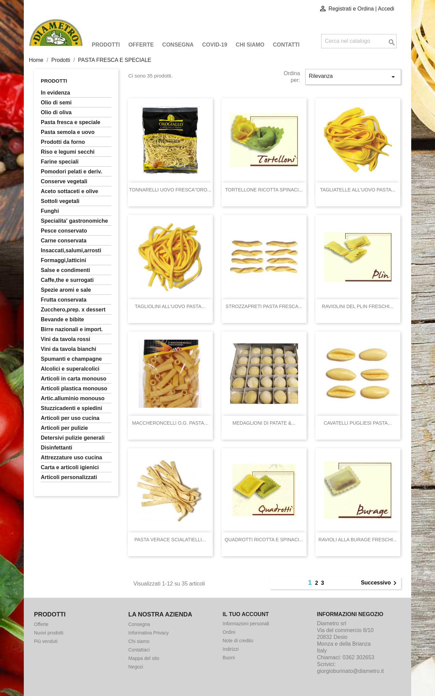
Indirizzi (231, 649)
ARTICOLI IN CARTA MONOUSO (73, 378)
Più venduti (45, 641)
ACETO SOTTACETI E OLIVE (69, 191)
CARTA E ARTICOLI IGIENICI (70, 467)
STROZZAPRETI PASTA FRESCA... (264, 306)
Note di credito (238, 640)
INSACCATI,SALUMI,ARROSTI (71, 250)
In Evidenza (55, 93)
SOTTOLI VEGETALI (60, 201)
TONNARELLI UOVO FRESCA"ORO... (170, 189)
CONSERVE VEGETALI (64, 181)
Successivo (380, 583)
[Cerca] (359, 41)
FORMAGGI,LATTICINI (63, 260)
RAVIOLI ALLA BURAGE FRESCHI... (357, 539)
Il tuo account (246, 614)
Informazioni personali (246, 623)
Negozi (135, 666)
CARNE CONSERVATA (63, 240)
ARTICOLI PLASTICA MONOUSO (74, 388)
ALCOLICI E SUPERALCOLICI (70, 369)
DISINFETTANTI (56, 448)
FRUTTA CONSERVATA (63, 300)
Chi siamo (250, 45)
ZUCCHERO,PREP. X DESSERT (73, 309)
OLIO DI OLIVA (56, 112)
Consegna (177, 45)
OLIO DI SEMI (56, 102)
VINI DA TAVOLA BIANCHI (68, 349)
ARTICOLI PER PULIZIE (64, 428)
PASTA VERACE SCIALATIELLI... (170, 539)
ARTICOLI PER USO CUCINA (70, 418)
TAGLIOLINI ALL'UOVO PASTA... (170, 306)
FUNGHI (50, 211)
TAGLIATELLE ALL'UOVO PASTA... (358, 189)
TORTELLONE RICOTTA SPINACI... (264, 189)
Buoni (229, 657)
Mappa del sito (143, 658)
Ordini (229, 632)
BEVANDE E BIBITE (62, 319)
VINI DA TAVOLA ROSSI (65, 339)
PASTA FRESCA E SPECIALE (70, 122)
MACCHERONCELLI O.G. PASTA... (170, 423)
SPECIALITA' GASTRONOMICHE (74, 221)
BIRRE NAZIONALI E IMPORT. (72, 329)
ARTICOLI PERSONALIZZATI (69, 477)
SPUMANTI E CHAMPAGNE (71, 359)
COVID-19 (214, 45)
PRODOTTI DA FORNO (63, 142)
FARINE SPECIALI (60, 162)
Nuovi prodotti (48, 632)
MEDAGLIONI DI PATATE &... (263, 423)
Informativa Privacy (148, 632)
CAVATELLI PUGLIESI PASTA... (358, 423)
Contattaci (139, 649)
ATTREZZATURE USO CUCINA (71, 457)
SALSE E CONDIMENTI (65, 270)
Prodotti (106, 45)
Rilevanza (353, 77)
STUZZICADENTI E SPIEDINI (71, 408)
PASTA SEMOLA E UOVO (67, 132)
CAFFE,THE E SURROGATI (67, 280)
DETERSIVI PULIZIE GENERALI (73, 438)
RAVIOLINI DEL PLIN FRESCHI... (358, 306)
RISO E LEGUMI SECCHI (67, 152)
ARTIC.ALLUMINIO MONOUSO (73, 398)
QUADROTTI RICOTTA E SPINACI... (264, 539)
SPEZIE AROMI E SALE (66, 290)
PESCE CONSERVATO (64, 231)
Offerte (141, 45)
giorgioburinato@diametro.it (350, 671)
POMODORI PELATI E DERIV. (71, 171)
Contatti (286, 45)
